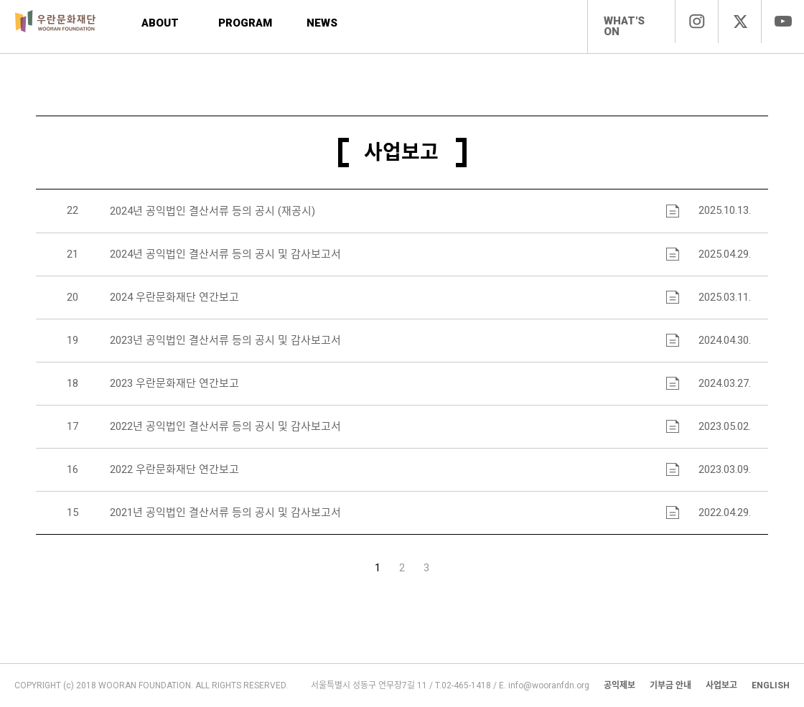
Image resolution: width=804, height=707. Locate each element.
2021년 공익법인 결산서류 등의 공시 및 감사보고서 (225, 512)
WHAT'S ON (624, 26)
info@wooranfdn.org (548, 685)
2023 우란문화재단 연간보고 (174, 383)
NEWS (322, 23)
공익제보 (619, 685)
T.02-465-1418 (463, 685)
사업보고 (721, 685)
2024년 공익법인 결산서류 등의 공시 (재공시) (212, 211)
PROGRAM (245, 23)
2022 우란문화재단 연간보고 (174, 469)
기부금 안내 (670, 685)
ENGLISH (771, 685)
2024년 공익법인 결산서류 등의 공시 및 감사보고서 (225, 254)
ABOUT (160, 23)
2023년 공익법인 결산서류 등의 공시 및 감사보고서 (225, 340)
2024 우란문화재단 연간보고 (174, 297)
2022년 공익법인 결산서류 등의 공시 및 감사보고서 (225, 426)
